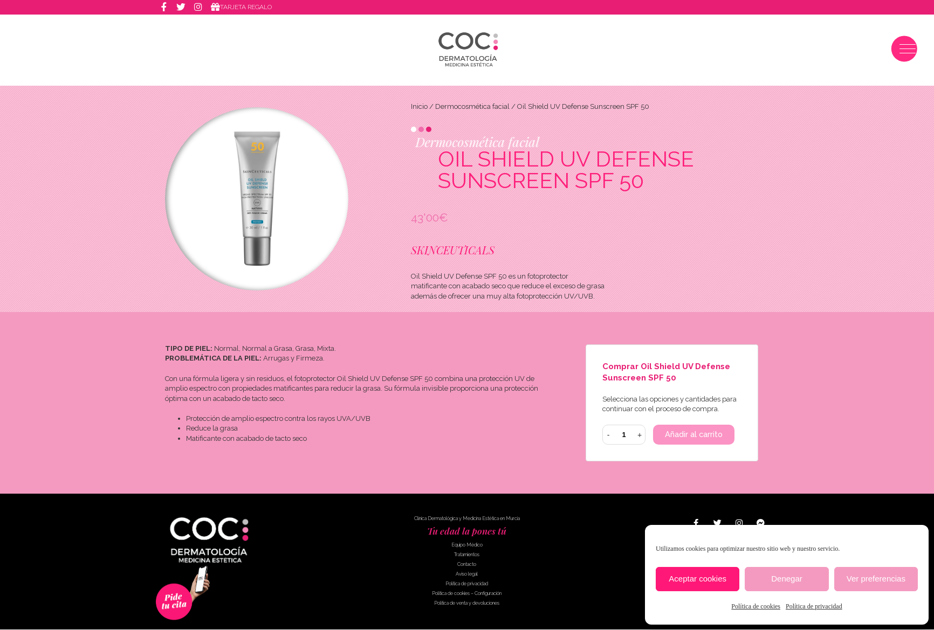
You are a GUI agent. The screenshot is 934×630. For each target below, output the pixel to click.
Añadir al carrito (694, 434)
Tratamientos (466, 555)
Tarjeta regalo (246, 7)
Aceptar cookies (697, 578)
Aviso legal (467, 574)
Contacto (466, 564)
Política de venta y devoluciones (466, 603)
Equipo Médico (467, 545)
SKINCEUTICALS (453, 250)
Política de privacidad (814, 606)
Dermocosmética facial (472, 106)
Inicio (419, 106)
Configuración (488, 594)
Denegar (786, 578)
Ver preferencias (876, 578)
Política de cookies (755, 606)
